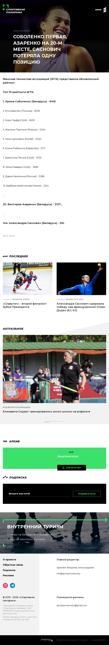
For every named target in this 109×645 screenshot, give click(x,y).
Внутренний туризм (35, 526)
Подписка (9, 570)
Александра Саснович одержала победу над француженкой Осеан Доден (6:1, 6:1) (81, 307)
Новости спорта (21, 31)
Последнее (15, 256)
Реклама (8, 575)
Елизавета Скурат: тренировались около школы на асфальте (46, 411)
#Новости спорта (21, 299)
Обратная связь (13, 565)
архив (11, 441)
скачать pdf (73, 467)
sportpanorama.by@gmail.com (72, 605)
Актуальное (13, 328)
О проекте (9, 559)
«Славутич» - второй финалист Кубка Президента (25, 305)
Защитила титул (67, 456)
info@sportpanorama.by (68, 573)
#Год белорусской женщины (16, 407)
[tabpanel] (54, 376)
